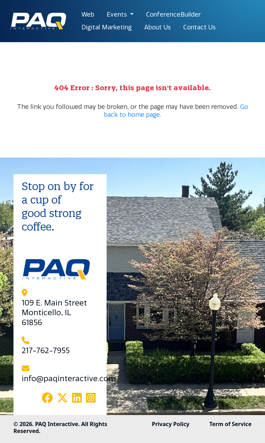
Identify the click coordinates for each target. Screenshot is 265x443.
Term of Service (230, 424)
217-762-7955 (46, 350)
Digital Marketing (106, 27)
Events (118, 14)
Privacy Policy (170, 424)
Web (87, 14)
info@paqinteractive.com (69, 378)
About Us (157, 27)
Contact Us (199, 27)
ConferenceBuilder (173, 14)
